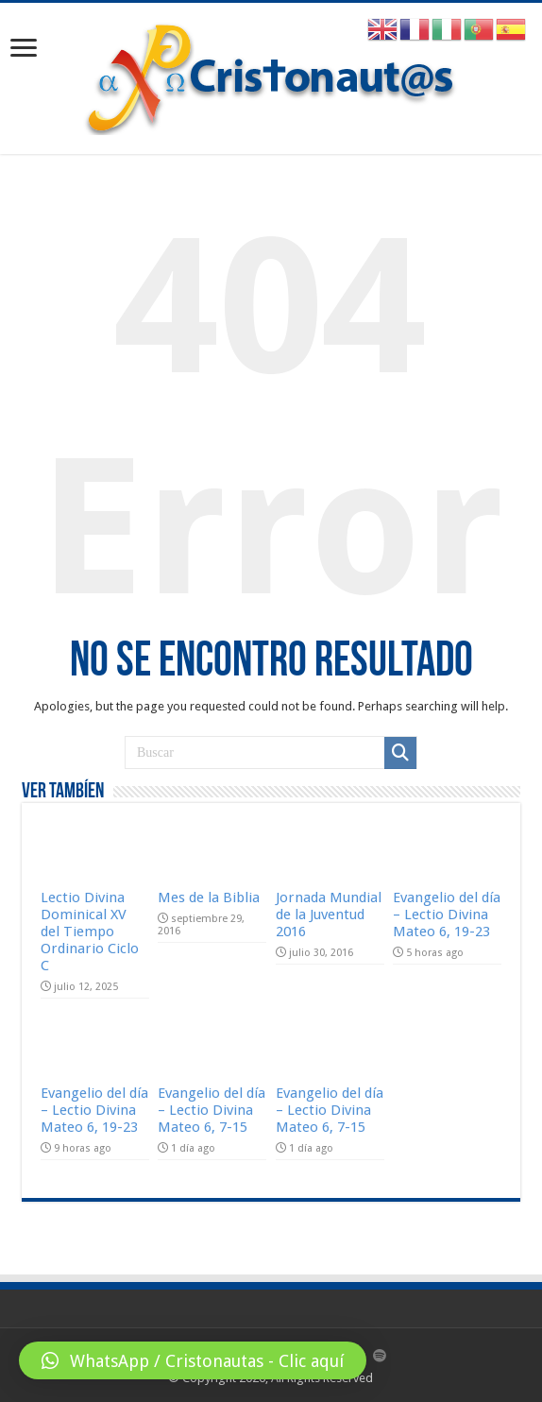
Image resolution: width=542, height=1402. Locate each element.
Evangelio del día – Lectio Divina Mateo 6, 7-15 (211, 1110)
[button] (192, 1360)
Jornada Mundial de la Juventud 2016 (328, 914)
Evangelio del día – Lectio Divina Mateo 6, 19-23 (446, 914)
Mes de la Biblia (209, 897)
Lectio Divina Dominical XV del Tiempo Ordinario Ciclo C (90, 931)
